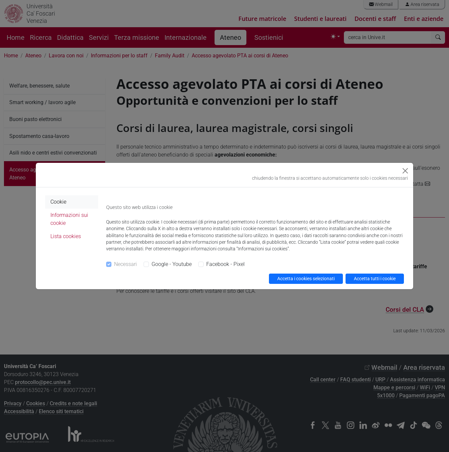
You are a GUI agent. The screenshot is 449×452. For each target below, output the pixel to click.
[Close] (405, 170)
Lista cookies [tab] (65, 236)
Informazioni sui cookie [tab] (69, 219)
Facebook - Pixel (225, 264)
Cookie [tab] (58, 202)
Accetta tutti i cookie (375, 278)
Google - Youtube (172, 264)
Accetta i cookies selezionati (306, 278)
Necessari (125, 264)
